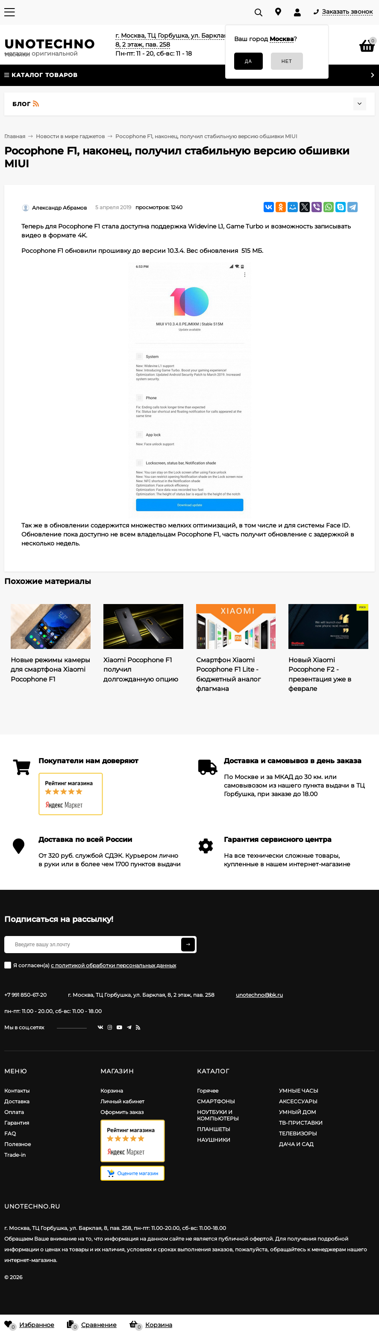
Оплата (14, 1112)
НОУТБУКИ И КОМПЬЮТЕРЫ (218, 1115)
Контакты (16, 1090)
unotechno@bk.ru (259, 995)
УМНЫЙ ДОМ (297, 1112)
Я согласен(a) (90, 965)
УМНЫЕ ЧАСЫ (298, 1090)
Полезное (17, 1144)
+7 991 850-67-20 (25, 995)
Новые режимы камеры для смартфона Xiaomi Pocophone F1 (50, 669)
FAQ (10, 1133)
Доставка (16, 1101)
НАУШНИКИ (213, 1140)
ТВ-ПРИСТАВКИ (301, 1123)
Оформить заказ (122, 1112)
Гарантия (16, 1123)
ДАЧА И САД (296, 1144)
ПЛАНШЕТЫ (213, 1129)
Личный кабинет (122, 1101)
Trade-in (15, 1155)
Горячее (207, 1090)
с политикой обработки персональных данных (113, 965)
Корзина (111, 1090)
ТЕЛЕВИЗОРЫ (298, 1133)
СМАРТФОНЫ (216, 1101)
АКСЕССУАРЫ (298, 1101)
